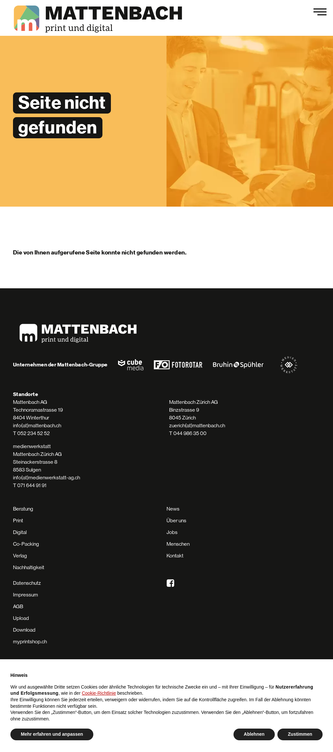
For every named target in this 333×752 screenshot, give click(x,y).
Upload (21, 618)
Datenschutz (27, 583)
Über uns (176, 520)
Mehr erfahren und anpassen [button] (52, 734)
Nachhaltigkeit (28, 567)
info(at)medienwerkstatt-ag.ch (46, 477)
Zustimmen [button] (300, 734)
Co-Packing (26, 544)
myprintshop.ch (30, 641)
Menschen (178, 544)
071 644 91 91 (32, 485)
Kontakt (174, 556)
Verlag (20, 556)
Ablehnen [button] (254, 734)
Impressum (25, 595)
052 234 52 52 (33, 433)
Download (24, 630)
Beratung (23, 509)
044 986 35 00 (189, 433)
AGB (18, 606)
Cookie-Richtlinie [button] (99, 693)
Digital (20, 532)
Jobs (172, 532)
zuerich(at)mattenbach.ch (197, 425)
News (173, 509)
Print (18, 520)
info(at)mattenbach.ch (37, 425)
